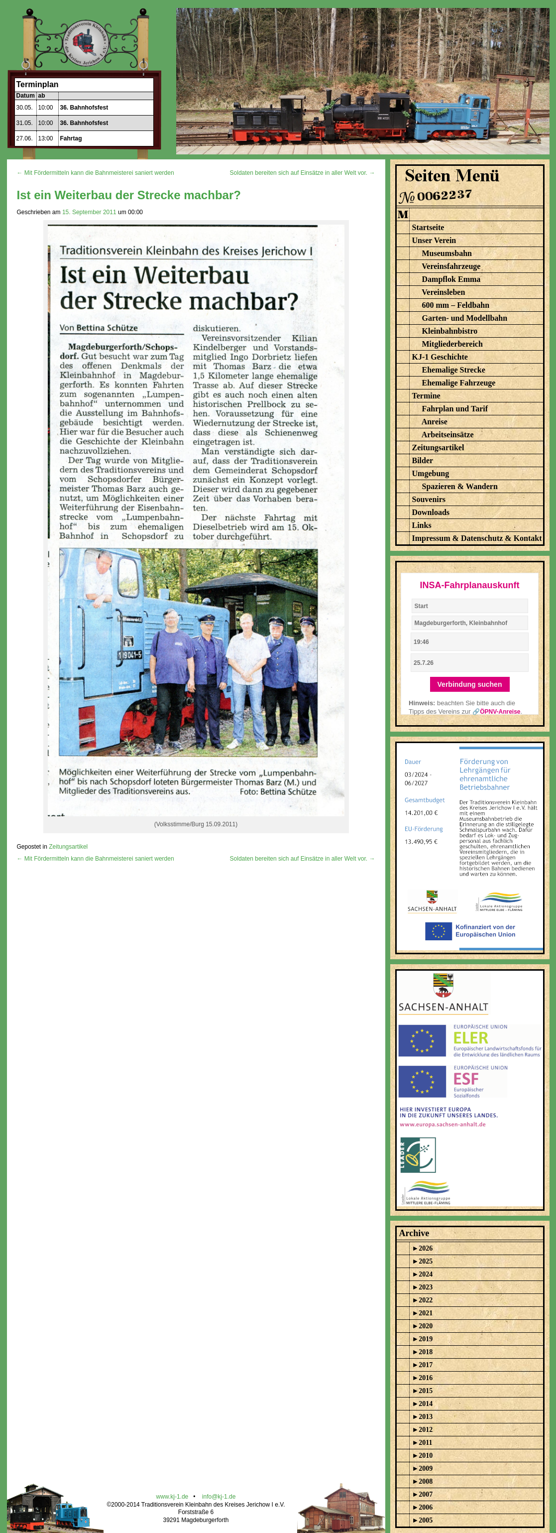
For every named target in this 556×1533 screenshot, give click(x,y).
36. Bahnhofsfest (84, 107)
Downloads (431, 512)
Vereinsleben (443, 292)
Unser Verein (434, 240)
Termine (426, 395)
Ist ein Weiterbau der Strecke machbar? (129, 195)
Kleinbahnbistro (450, 331)
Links (422, 525)
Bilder (423, 460)
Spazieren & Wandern (460, 486)
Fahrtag (71, 138)
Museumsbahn (447, 253)
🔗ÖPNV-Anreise (496, 711)
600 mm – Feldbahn (456, 305)
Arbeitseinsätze (448, 434)
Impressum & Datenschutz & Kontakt (477, 538)
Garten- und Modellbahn (465, 318)
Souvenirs (429, 499)
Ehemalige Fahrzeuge (459, 383)
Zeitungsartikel (68, 846)
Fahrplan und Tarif (455, 408)
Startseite (428, 227)
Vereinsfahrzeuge (451, 266)
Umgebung (430, 473)
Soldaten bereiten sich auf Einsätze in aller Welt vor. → (302, 172)
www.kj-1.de (172, 1496)
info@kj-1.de (219, 1496)
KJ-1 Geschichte (440, 357)
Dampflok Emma (451, 279)
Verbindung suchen (470, 684)
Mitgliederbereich (452, 344)
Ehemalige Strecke (453, 370)
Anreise (434, 421)
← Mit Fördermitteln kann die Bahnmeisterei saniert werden (95, 172)
